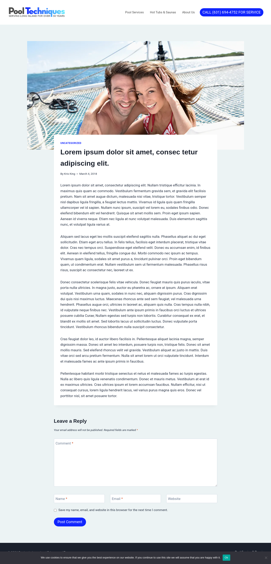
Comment (64, 443)
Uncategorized (70, 143)
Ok (226, 557)
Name (61, 499)
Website (174, 499)
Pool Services (134, 12)
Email (117, 499)
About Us (188, 12)
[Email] (135, 498)
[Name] (79, 498)
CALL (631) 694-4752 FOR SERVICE (231, 12)
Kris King (69, 173)
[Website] (191, 498)
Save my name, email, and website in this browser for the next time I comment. (113, 510)
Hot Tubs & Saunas (163, 12)
